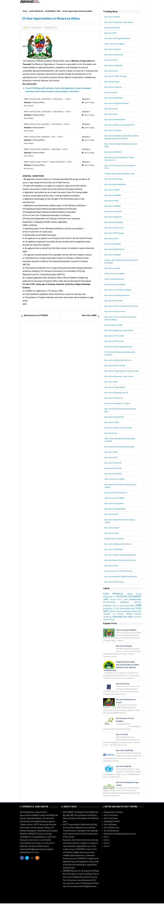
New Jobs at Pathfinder (113, 65)
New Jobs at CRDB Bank (114, 555)
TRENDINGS (108, 624)
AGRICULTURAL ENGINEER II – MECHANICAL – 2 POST (46, 124)
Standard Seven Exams (113, 824)
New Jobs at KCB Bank (113, 479)
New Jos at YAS (110, 33)
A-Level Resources (111, 842)
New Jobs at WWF (89, 315)
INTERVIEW (107, 610)
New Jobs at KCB (111, 109)
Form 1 (107, 848)
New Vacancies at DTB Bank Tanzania (119, 576)
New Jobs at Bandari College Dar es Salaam (122, 582)
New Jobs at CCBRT (112, 190)
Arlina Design (121, 911)
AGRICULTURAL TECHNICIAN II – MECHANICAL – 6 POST (47, 112)
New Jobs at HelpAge (113, 255)
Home (25, 11)
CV (122, 602)
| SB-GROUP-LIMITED (135, 911)
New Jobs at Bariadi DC (113, 217)
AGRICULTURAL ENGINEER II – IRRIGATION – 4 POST (46, 149)
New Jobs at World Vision (114, 344)
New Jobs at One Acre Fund (115, 314)
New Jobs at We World (113, 468)
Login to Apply (88, 102)
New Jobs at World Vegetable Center (119, 349)
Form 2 (107, 851)
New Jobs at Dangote (113, 49)
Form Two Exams (111, 827)
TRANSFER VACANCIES (131, 622)
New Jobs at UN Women (114, 55)
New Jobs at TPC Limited (114, 338)
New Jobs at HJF (111, 60)
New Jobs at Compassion (114, 422)
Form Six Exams (110, 836)
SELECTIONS (125, 619)
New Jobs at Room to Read (115, 368)
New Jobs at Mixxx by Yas (114, 228)
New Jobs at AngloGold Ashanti (117, 103)
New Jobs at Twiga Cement (115, 393)
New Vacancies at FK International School (121, 566)
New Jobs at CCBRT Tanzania (116, 76)
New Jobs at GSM (111, 238)
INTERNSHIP (136, 608)
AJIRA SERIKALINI (36, 11)
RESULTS (106, 619)
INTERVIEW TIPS (122, 610)
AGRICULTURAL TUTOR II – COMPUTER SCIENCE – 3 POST (48, 162)
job (134, 610)
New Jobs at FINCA (112, 539)
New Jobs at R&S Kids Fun (114, 249)
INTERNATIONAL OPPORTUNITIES (117, 608)
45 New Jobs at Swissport (114, 544)
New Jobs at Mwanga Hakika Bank (118, 38)
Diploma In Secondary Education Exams (120, 845)
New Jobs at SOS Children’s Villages (118, 290)
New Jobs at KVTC (111, 520)
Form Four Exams (111, 830)
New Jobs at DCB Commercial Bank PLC (120, 125)
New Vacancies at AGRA (114, 328)
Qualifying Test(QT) (112, 833)
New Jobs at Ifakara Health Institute (118, 363)
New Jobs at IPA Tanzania (114, 233)
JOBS (119, 613)
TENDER (116, 622)
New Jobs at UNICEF (112, 17)
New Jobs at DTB (111, 463)
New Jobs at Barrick (112, 533)
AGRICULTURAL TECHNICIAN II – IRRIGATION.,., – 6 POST (47, 99)
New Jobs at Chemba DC (114, 403)
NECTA (138, 617)
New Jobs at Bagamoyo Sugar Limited (119, 22)
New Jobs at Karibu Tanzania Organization (121, 560)
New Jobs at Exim (111, 71)
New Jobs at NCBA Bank (114, 98)
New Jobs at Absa (111, 571)
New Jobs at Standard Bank (115, 119)
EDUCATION (135, 602)
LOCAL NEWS (127, 616)
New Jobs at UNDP (111, 428)
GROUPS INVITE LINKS (132, 605)
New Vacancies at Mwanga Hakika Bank (120, 452)
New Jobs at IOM (111, 114)
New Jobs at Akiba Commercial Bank (119, 433)
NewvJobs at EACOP (112, 28)
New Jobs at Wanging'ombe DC (117, 398)
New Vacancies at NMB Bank (115, 184)
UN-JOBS (123, 624)
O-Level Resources (111, 839)
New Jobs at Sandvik (112, 268)
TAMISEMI (134, 619)
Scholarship (114, 619)
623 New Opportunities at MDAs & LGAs (120, 174)
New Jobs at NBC (111, 387)
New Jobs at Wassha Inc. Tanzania (118, 409)
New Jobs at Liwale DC (113, 211)
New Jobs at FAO (111, 92)
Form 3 (107, 855)
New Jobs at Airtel (111, 201)
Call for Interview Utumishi (115, 279)
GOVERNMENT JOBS (52, 11)
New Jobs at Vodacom (113, 87)
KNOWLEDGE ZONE (111, 617)
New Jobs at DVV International (116, 498)
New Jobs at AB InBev (113, 244)
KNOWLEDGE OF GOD (132, 614)
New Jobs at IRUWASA (113, 152)
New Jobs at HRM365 (113, 206)
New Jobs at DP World (113, 474)
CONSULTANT (108, 602)
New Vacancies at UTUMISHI (36, 315)
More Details (28, 106)
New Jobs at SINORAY (113, 195)
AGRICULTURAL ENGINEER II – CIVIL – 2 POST (43, 137)
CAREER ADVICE (134, 599)
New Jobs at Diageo (112, 82)
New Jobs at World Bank (114, 222)
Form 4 (107, 858)
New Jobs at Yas (111, 438)
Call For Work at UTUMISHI (114, 44)
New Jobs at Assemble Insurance (117, 295)
